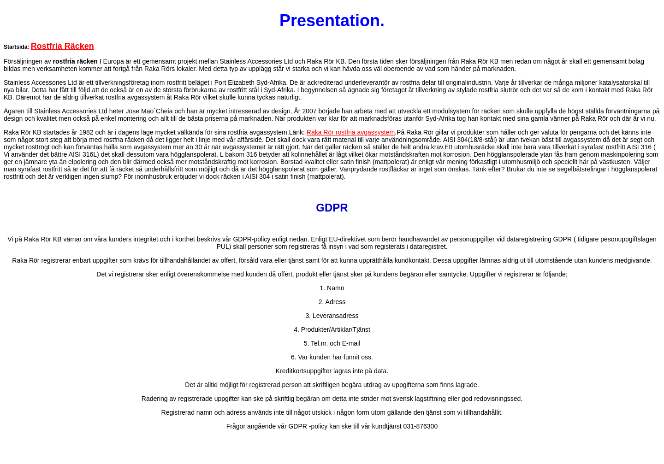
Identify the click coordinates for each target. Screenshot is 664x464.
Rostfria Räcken (62, 46)
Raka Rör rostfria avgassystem (351, 132)
